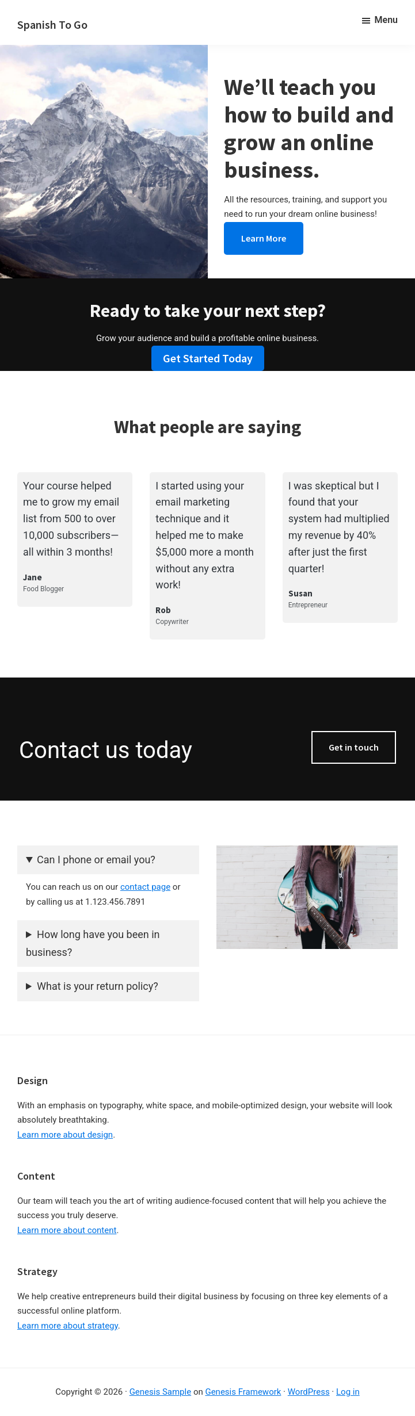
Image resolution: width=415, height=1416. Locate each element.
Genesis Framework (243, 1392)
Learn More (263, 238)
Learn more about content (66, 1230)
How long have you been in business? (92, 943)
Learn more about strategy (67, 1326)
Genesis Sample (161, 1392)
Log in (348, 1392)
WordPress (309, 1392)
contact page (145, 887)
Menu (386, 19)
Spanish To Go (52, 24)
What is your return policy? (97, 986)
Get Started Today (208, 358)
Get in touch (354, 747)
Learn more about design (65, 1135)
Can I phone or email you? (96, 860)
